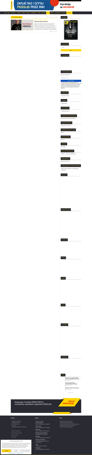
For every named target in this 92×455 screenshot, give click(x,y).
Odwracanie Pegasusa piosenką (40, 20)
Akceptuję (6, 450)
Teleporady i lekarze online (66, 123)
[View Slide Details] (52, 4)
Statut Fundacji (14, 433)
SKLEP (48, 11)
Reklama (52, 11)
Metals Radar (64, 101)
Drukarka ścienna (65, 94)
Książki (39, 11)
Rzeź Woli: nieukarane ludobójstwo (72, 386)
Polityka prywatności (19, 453)
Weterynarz (63, 137)
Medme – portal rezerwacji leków (68, 152)
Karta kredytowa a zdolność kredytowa (68, 116)
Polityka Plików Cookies (16, 431)
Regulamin (13, 435)
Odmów (16, 450)
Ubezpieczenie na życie (65, 159)
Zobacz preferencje (25, 450)
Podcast (43, 11)
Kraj (5, 11)
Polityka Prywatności (15, 429)
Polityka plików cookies (12, 453)
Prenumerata (33, 11)
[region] (52, 4)
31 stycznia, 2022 (54, 29)
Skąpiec (62, 130)
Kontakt (64, 11)
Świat (8, 11)
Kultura (23, 11)
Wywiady (19, 11)
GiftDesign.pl (63, 144)
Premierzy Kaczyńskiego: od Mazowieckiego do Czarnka (71, 382)
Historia (28, 11)
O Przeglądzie (58, 11)
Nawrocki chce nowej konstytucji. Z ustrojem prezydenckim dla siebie (72, 376)
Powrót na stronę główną (51, 15)
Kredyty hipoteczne (65, 109)
